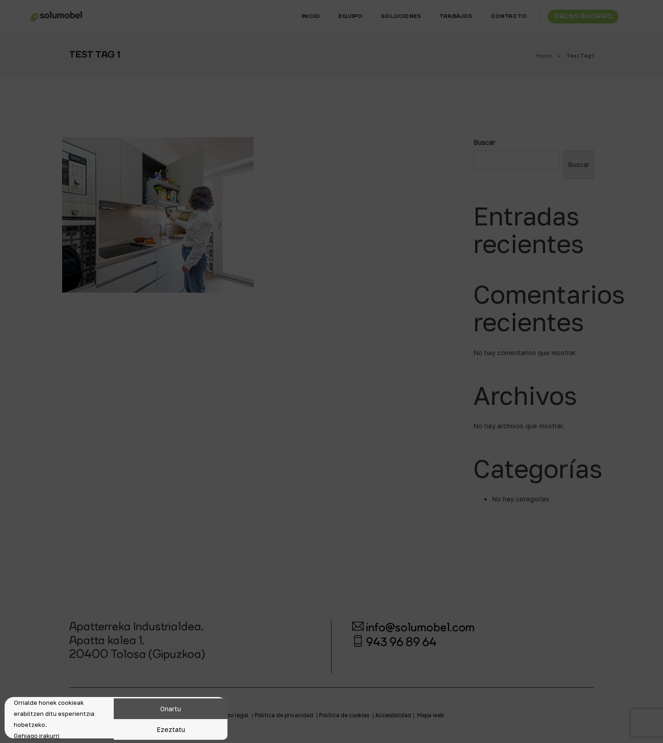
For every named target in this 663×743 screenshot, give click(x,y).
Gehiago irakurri (36, 735)
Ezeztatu (171, 729)
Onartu (170, 709)
